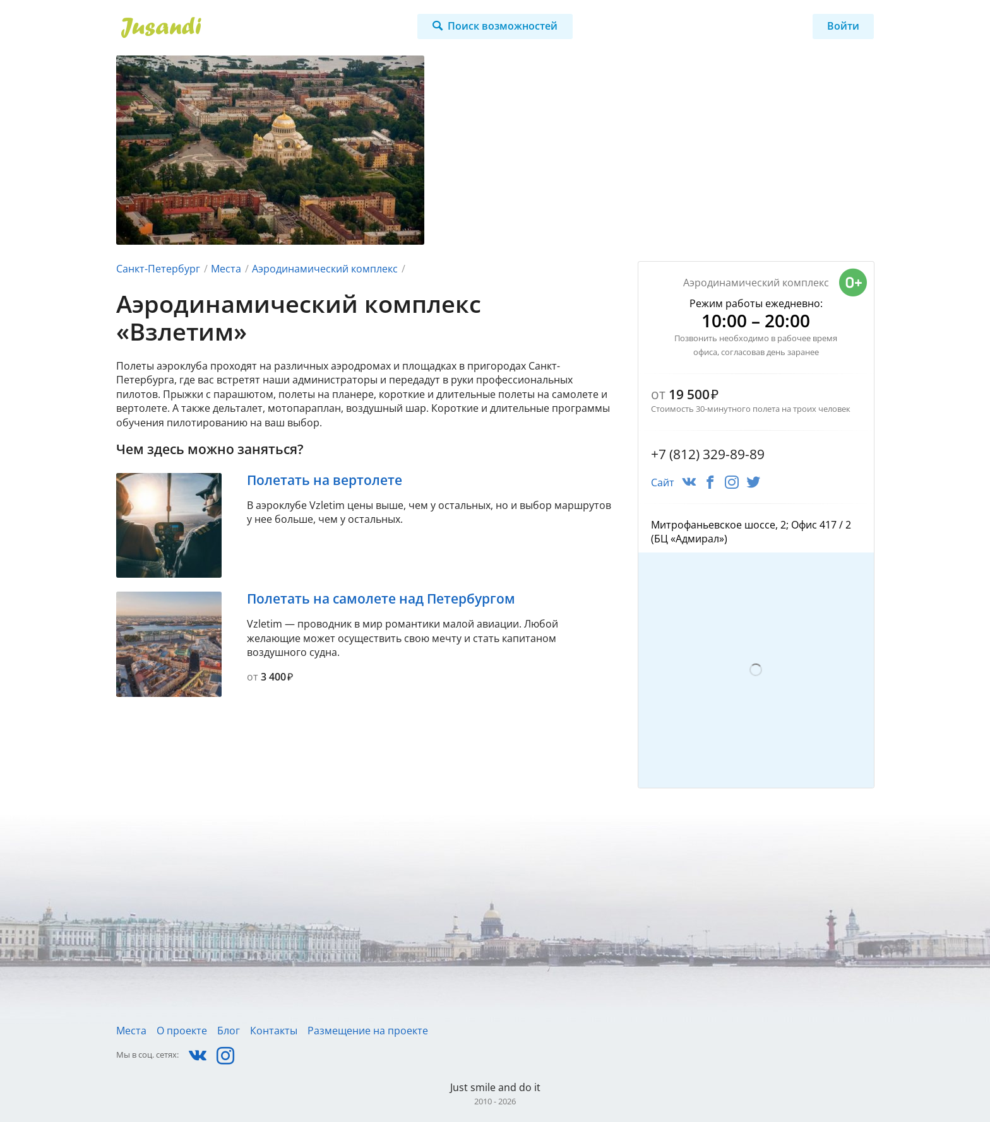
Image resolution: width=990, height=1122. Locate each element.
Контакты (273, 1030)
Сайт (662, 482)
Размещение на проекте (367, 1030)
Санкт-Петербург (158, 269)
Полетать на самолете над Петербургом (381, 598)
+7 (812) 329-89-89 (708, 454)
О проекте (182, 1030)
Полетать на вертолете (324, 480)
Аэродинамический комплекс (325, 269)
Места (226, 269)
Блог (228, 1030)
